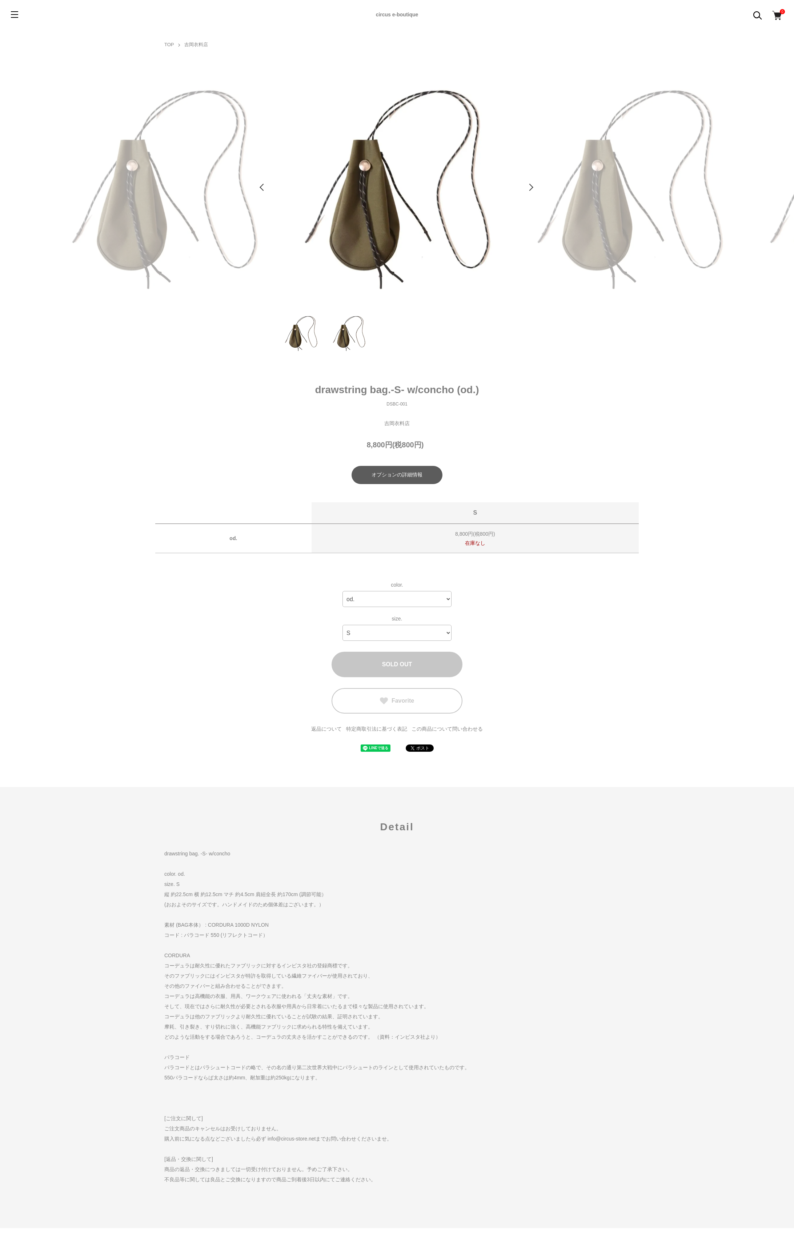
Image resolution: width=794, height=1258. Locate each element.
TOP (169, 44)
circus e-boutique (397, 14)
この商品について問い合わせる (447, 729)
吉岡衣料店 (196, 44)
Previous (262, 187)
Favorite (397, 701)
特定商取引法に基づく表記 (376, 729)
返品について (326, 729)
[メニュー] (14, 14)
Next (531, 187)
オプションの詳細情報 (397, 475)
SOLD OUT (397, 664)
